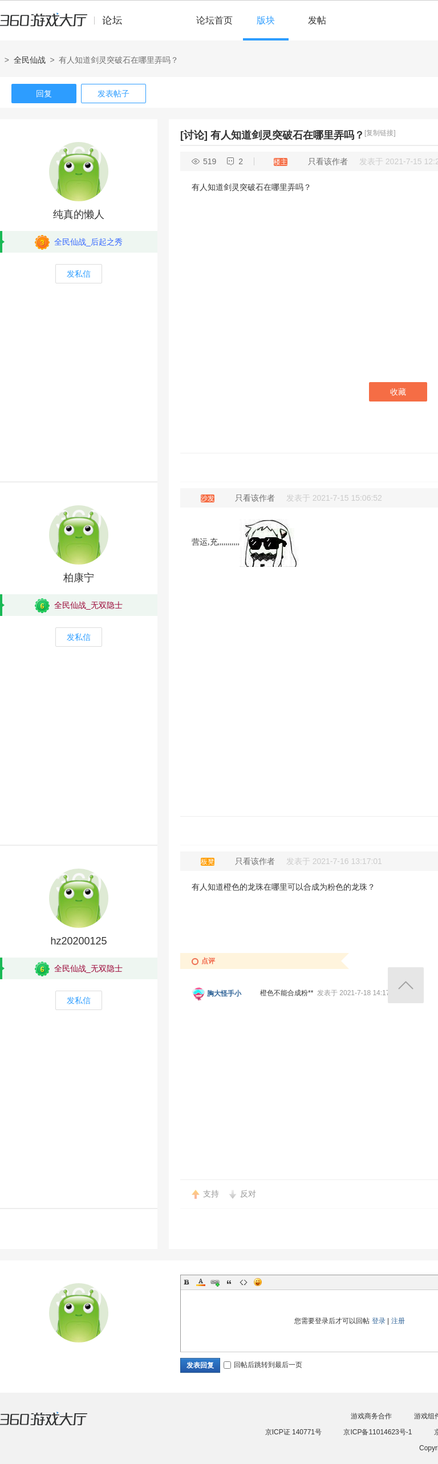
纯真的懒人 (78, 214)
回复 (44, 93)
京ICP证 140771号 (293, 1432)
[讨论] (194, 135)
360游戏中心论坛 (66, 25)
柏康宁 (78, 577)
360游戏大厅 (55, 1426)
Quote (229, 1282)
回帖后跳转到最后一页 (263, 1365)
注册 (398, 1321)
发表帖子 (113, 93)
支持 (211, 1193)
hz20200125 (78, 941)
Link (215, 1282)
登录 (379, 1321)
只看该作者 (328, 161)
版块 (266, 20)
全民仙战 (30, 59)
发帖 (317, 20)
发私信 (79, 273)
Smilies (257, 1282)
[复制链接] (380, 133)
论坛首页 (214, 20)
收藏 (398, 391)
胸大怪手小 (224, 993)
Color (200, 1282)
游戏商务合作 (371, 1416)
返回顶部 (406, 985)
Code (243, 1282)
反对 (248, 1193)
